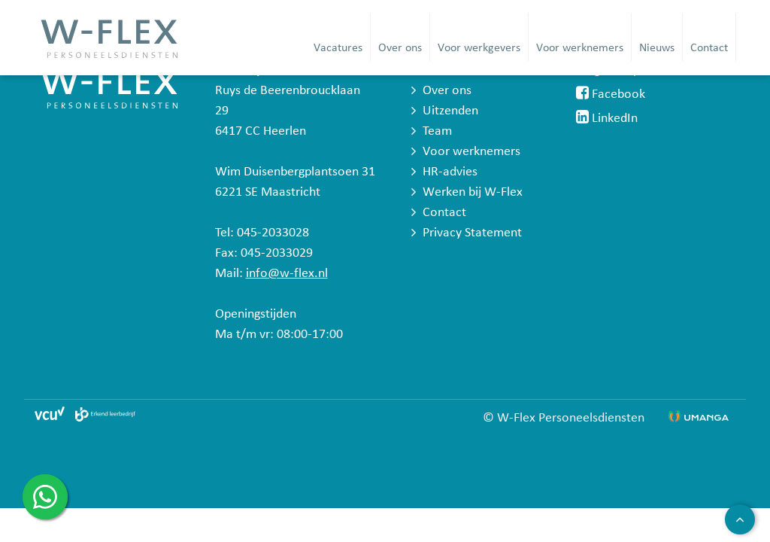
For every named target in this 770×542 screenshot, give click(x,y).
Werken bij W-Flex (473, 192)
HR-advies (450, 172)
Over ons (400, 48)
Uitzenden (450, 111)
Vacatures (338, 48)
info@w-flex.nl (287, 273)
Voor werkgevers (479, 48)
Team (437, 131)
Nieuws (657, 48)
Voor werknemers (579, 48)
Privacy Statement (472, 233)
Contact (709, 48)
